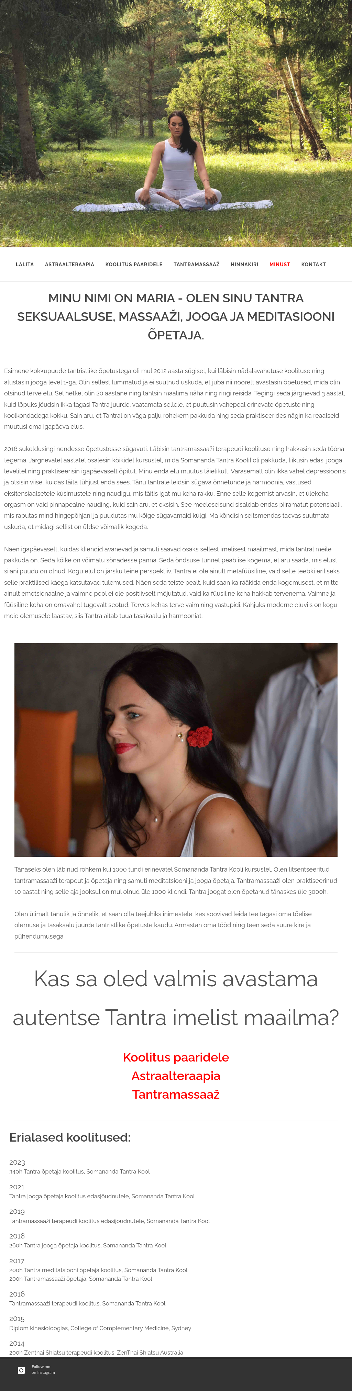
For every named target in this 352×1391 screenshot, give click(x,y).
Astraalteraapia (176, 1075)
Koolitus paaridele (176, 1057)
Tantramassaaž (176, 1094)
